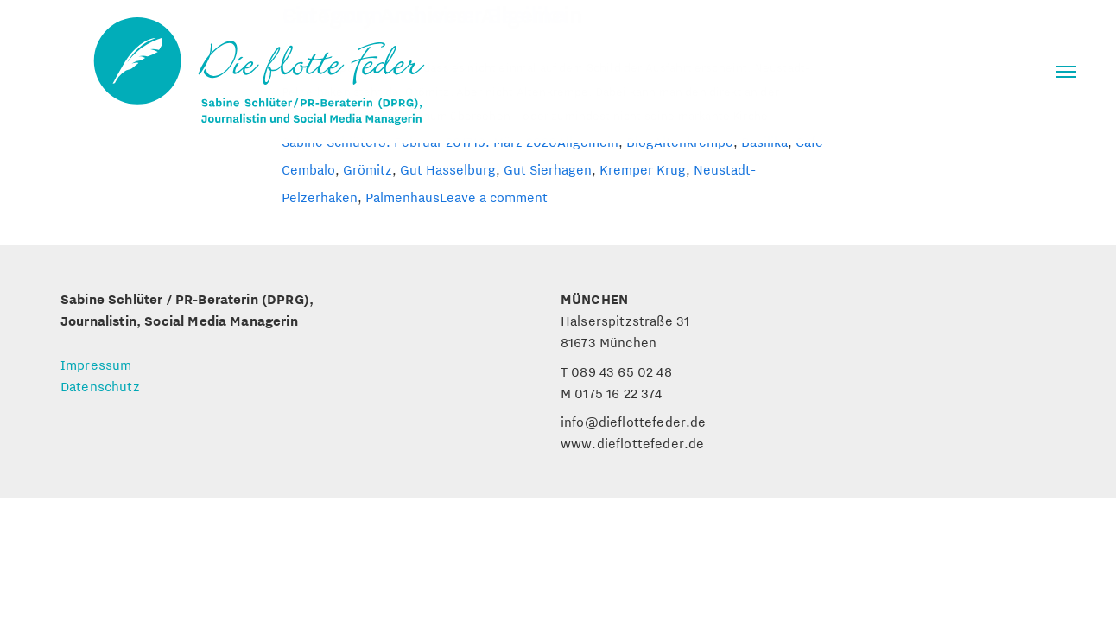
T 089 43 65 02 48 (616, 371)
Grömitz (367, 169)
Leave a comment (494, 197)
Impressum (95, 364)
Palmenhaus (402, 197)
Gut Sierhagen (548, 169)
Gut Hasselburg (448, 169)
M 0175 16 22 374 (612, 393)
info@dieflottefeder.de (634, 421)
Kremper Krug (642, 169)
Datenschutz (100, 386)
